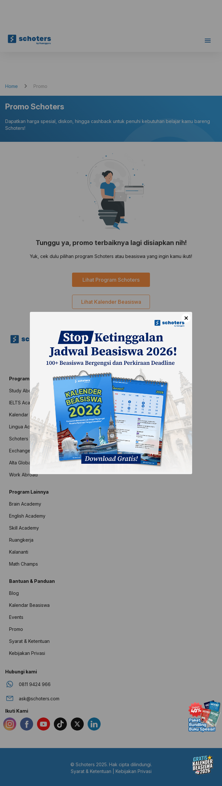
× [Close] (186, 318)
